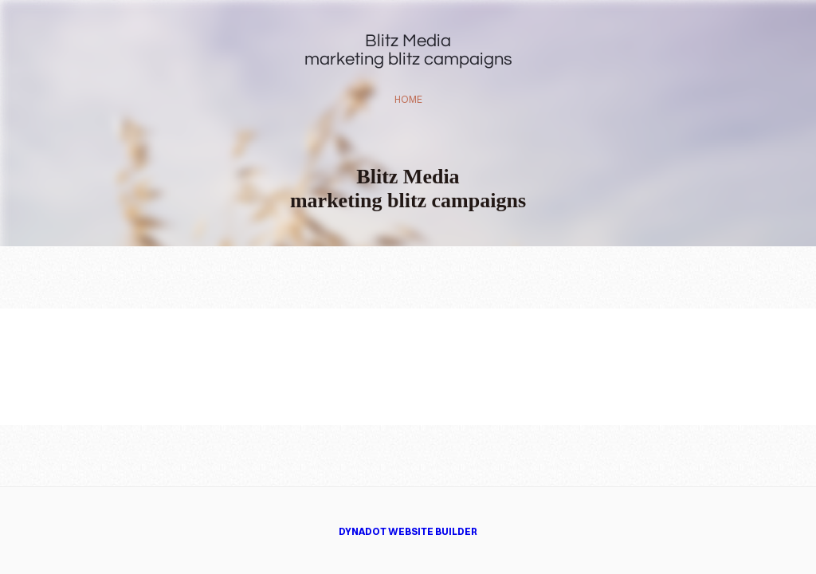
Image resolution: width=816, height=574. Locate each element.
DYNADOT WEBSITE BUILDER (408, 531)
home (408, 99)
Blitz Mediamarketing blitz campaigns (408, 50)
